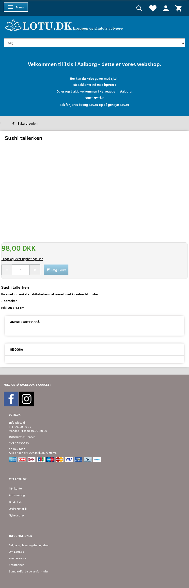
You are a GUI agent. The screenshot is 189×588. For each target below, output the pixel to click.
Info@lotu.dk (17, 422)
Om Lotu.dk (16, 551)
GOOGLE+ (44, 384)
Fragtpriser (16, 565)
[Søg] (183, 42)
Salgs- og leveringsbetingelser (29, 545)
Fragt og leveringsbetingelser (22, 259)
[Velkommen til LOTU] (64, 24)
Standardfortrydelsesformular (28, 571)
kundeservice (17, 558)
